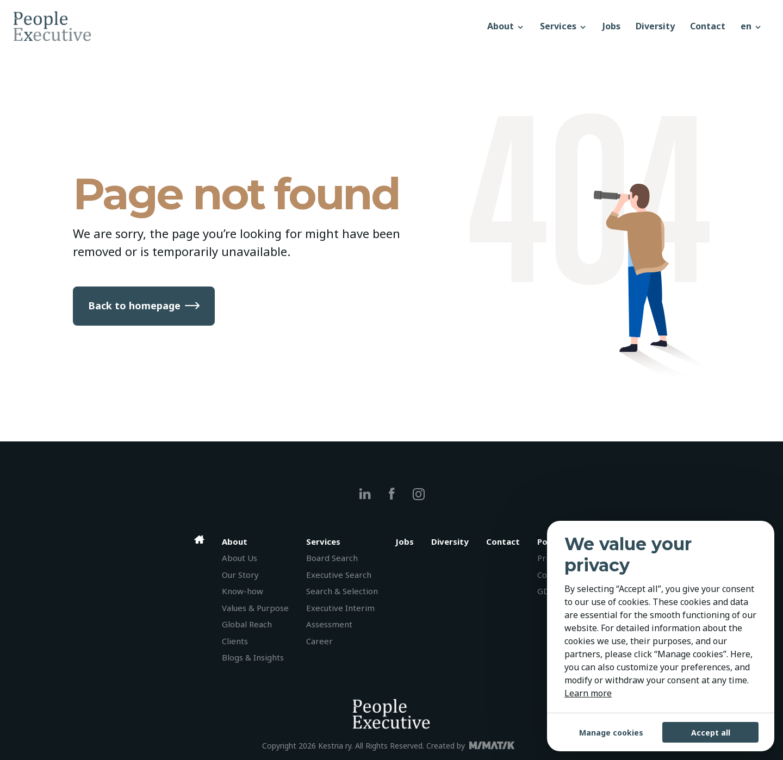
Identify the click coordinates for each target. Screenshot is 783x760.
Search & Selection (342, 590)
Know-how (242, 590)
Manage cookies (611, 732)
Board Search (332, 557)
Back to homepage (134, 305)
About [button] (506, 26)
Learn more (588, 693)
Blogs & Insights (253, 657)
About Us (239, 557)
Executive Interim (340, 607)
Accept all (710, 732)
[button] (751, 26)
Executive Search (338, 574)
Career (319, 641)
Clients (235, 641)
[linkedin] (365, 494)
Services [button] (563, 26)
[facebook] (392, 494)
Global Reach (247, 624)
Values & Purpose (255, 607)
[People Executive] (246, 26)
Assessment (329, 624)
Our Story (240, 574)
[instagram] (418, 494)
